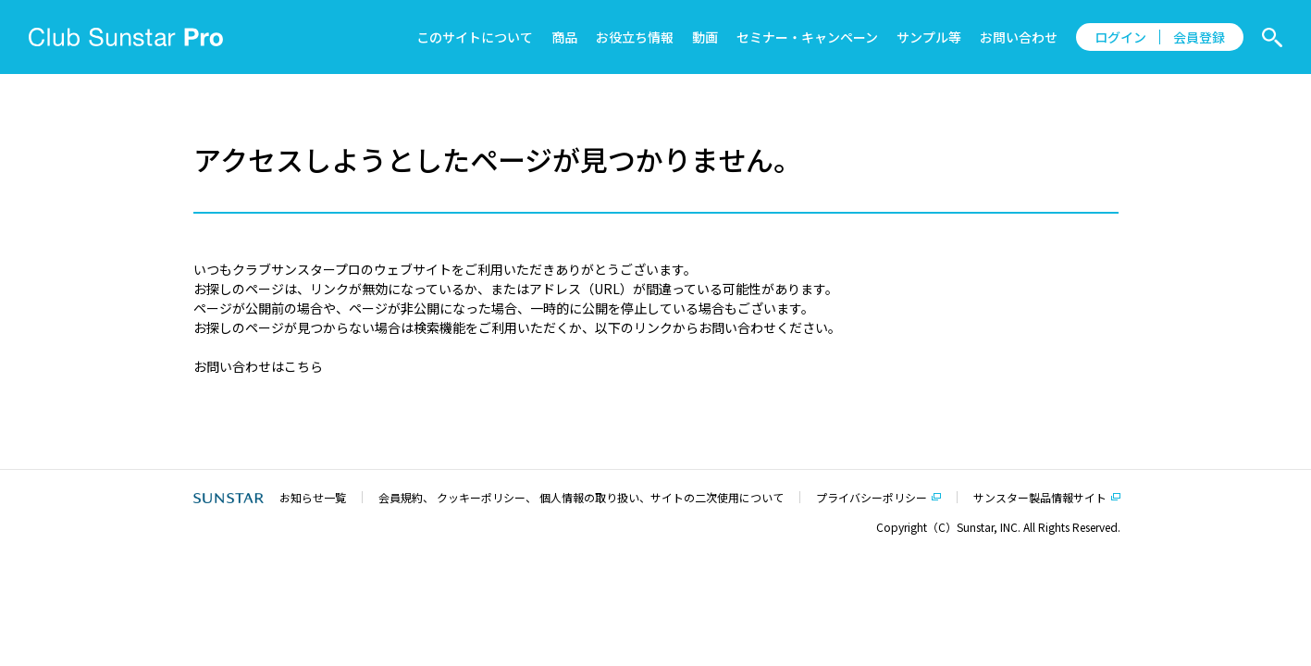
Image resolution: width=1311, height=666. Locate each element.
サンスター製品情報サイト (1040, 497)
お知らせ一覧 (312, 497)
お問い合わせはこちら (258, 366)
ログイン (1120, 37)
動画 (705, 37)
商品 (564, 37)
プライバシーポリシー (871, 497)
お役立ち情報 (635, 37)
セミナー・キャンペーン (807, 37)
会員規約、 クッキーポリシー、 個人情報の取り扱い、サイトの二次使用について (581, 497)
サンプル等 (929, 37)
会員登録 (1199, 37)
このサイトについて (474, 37)
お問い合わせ (1018, 37)
